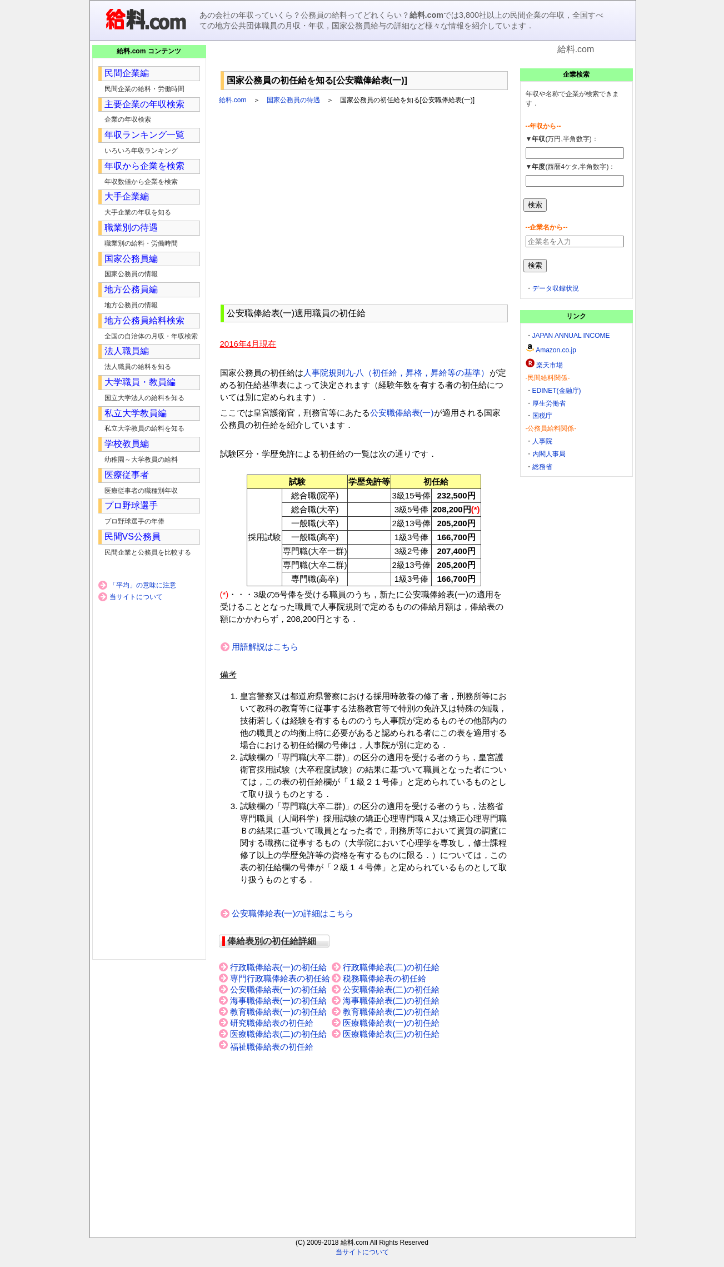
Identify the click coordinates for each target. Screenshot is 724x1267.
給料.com (233, 100)
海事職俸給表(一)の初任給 (278, 1000)
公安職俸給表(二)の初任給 (391, 989)
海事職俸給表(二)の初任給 (391, 1000)
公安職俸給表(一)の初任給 (278, 989)
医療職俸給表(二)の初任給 (278, 1034)
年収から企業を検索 (144, 166)
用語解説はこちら (265, 646)
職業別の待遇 (131, 227)
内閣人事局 (549, 454)
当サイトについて (136, 597)
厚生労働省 (549, 403)
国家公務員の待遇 (293, 100)
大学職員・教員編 (140, 382)
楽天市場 (549, 365)
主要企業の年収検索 (144, 104)
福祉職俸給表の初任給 (271, 1046)
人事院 (542, 441)
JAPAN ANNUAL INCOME (571, 336)
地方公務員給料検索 (144, 320)
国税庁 (542, 416)
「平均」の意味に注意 (142, 585)
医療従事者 (126, 475)
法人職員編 (126, 351)
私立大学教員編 (135, 413)
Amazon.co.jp (556, 350)
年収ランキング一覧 (144, 134)
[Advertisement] (364, 61)
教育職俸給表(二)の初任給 (391, 1011)
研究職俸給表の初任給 (271, 1023)
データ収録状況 (555, 288)
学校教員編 (126, 443)
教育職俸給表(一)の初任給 (278, 1011)
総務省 (542, 467)
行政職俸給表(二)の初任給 (391, 967)
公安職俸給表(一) (402, 412)
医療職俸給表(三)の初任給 (391, 1034)
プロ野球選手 (131, 505)
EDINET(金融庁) (556, 391)
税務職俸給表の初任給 (384, 978)
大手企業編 (126, 196)
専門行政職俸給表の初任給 (280, 978)
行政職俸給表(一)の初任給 (278, 967)
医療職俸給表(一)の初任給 (391, 1023)
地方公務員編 (131, 289)
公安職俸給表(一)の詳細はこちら (293, 913)
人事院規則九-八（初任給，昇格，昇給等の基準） (396, 372)
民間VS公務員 (132, 536)
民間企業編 (126, 73)
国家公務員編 (131, 258)
